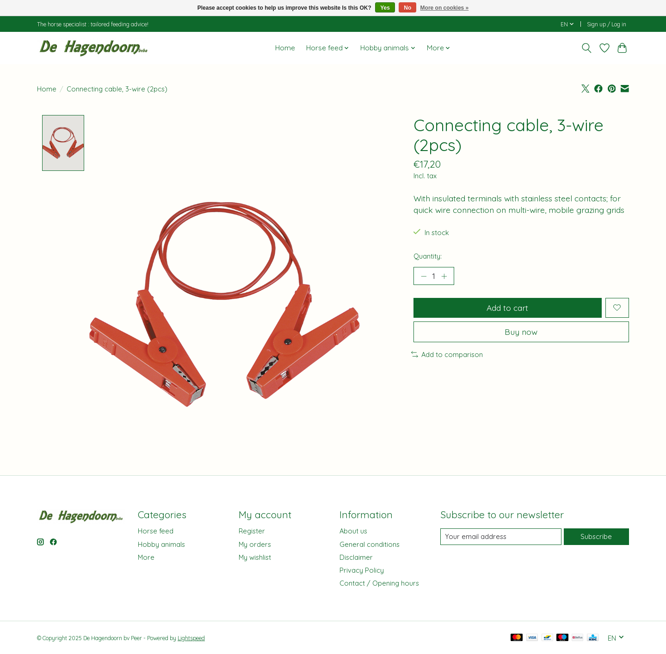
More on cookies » (444, 8)
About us (353, 531)
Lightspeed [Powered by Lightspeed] (191, 638)
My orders (255, 544)
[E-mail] (500, 536)
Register (252, 531)
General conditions (369, 544)
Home (285, 47)
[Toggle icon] (586, 48)
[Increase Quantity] (444, 276)
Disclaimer (356, 557)
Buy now (521, 332)
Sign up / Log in (606, 24)
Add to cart (507, 308)
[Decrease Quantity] (423, 276)
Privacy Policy (361, 570)
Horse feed (155, 531)
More (146, 557)
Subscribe (596, 536)
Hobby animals (161, 544)
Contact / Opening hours (379, 583)
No (407, 8)
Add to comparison (447, 354)
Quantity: (427, 256)
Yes (385, 8)
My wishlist (255, 557)
